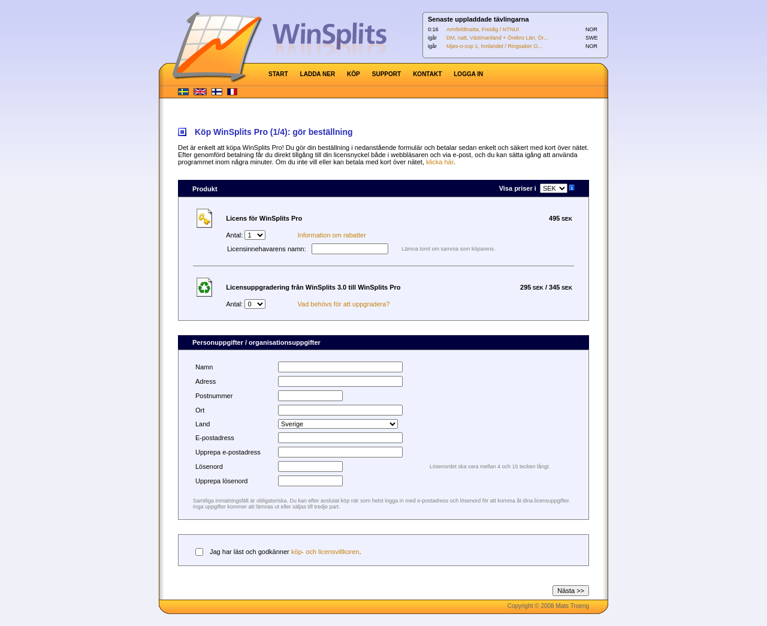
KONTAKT (427, 74)
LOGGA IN (468, 74)
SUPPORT (386, 74)
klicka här (440, 161)
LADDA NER (318, 74)
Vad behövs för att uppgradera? (344, 304)
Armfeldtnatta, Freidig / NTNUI (482, 29)
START (278, 74)
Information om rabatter (332, 235)
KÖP (353, 74)
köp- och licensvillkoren (325, 551)
